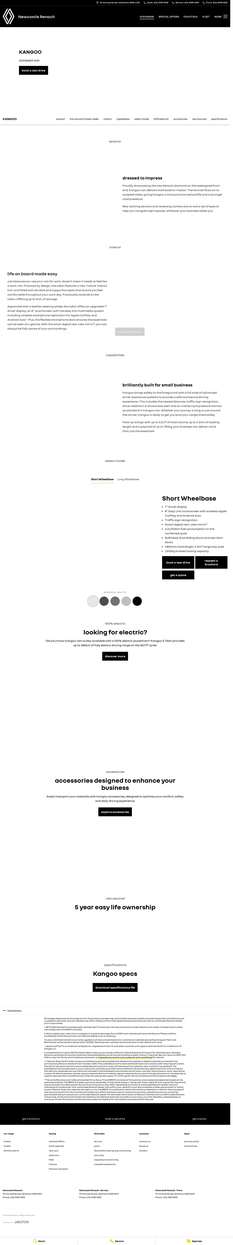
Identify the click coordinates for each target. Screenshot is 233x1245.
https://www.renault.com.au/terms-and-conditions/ (125, 1057)
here (174, 1075)
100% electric (161, 118)
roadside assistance (104, 1164)
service (98, 1141)
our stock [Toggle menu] (190, 16)
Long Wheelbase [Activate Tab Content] (128, 479)
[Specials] (194, 1241)
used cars (54, 1155)
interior (108, 118)
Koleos (7, 1141)
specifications (219, 118)
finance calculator (58, 1168)
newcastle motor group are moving (112, 1150)
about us (143, 1146)
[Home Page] (9, 16)
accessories (180, 118)
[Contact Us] (118, 2)
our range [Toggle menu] (147, 16)
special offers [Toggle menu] (169, 16)
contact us (144, 1141)
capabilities (123, 118)
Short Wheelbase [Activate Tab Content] (102, 479)
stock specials (56, 1146)
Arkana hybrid (11, 1150)
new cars (53, 1150)
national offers (56, 1141)
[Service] (116, 1241)
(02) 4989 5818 (17, 1197)
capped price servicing (106, 1159)
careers (143, 1150)
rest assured (199, 118)
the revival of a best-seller (84, 118)
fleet (206, 16)
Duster (7, 1146)
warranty (99, 1155)
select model (141, 118)
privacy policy (191, 1141)
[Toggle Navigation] (220, 16)
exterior (60, 118)
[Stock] (39, 1241)
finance (53, 1164)
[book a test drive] (33, 70)
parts (97, 1146)
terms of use (190, 1146)
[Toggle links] (16, 1222)
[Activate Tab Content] (93, 601)
